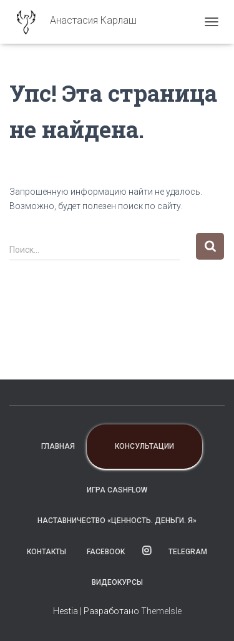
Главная (58, 446)
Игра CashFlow (117, 490)
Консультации (144, 446)
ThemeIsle (161, 611)
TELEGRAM (187, 551)
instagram (146, 551)
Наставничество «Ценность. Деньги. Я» (117, 520)
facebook (106, 551)
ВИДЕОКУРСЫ (117, 582)
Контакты (46, 551)
